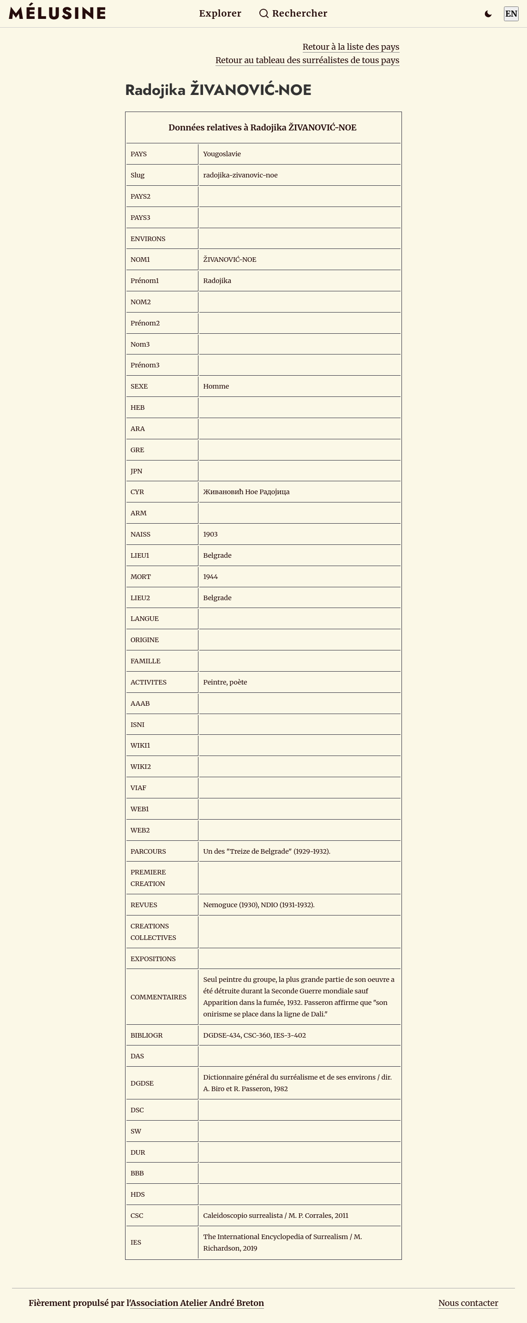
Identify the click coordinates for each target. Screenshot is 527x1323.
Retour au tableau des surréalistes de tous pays (308, 60)
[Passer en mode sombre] (488, 13)
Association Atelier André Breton (197, 1303)
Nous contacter (468, 1303)
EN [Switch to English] (511, 13)
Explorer (220, 13)
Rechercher (293, 13)
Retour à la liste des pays (351, 46)
